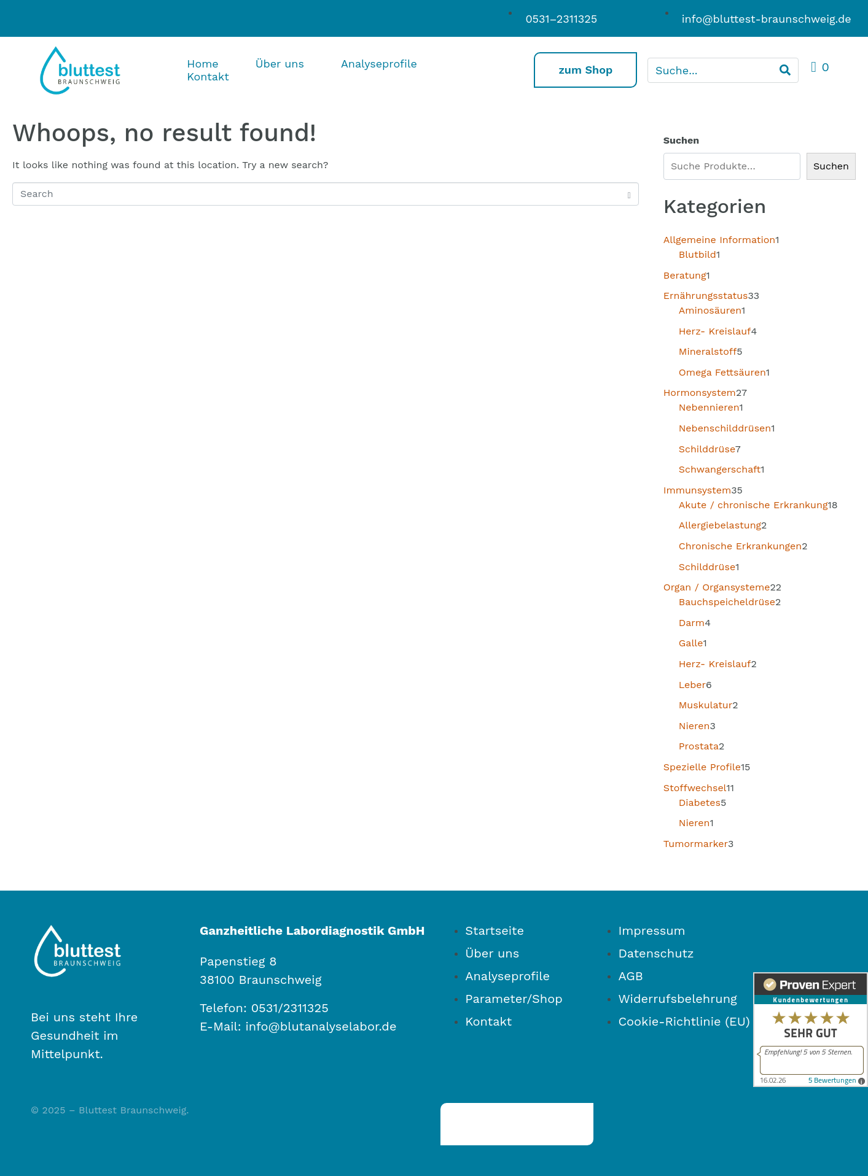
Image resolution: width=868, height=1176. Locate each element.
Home (202, 63)
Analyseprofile (379, 63)
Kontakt (208, 76)
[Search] (785, 70)
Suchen (681, 140)
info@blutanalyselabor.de (320, 1026)
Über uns (280, 63)
